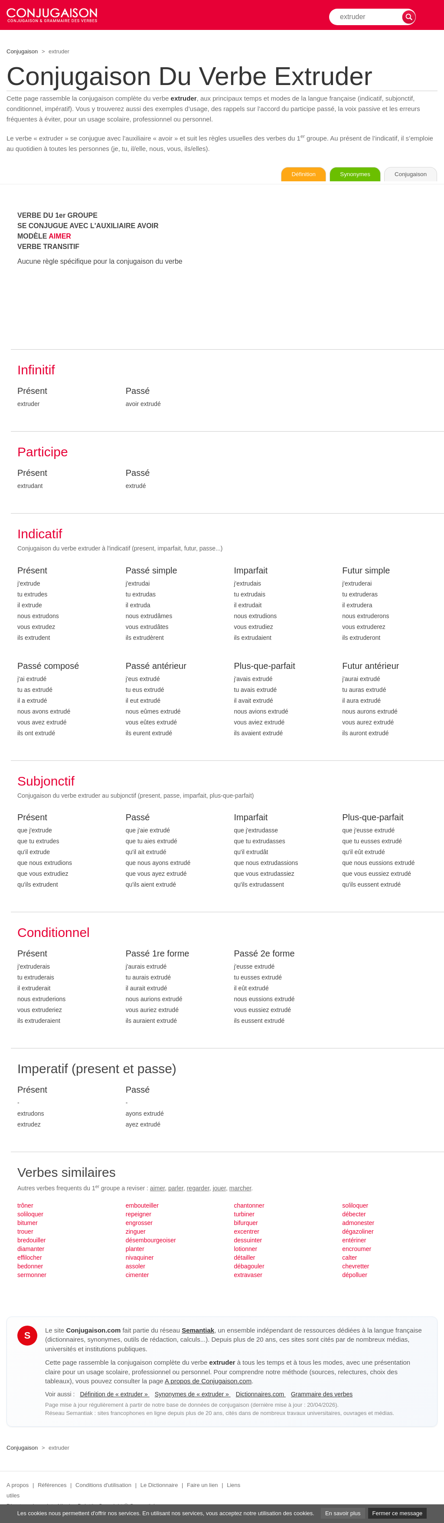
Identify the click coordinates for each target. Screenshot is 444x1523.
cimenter (137, 1275)
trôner (25, 1206)
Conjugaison (22, 51)
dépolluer (354, 1275)
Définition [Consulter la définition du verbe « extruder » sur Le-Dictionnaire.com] (285, 174)
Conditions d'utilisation (103, 1486)
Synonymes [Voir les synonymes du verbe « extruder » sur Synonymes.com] (344, 174)
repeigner (138, 1215)
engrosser (139, 1223)
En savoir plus (343, 1513)
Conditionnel (53, 933)
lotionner (246, 1249)
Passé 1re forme (157, 954)
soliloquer (30, 1215)
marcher (240, 1189)
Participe (42, 452)
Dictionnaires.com (261, 1395)
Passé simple (151, 571)
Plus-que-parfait (264, 666)
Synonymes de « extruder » (193, 1395)
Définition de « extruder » (114, 1395)
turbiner (244, 1215)
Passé (138, 391)
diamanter (30, 1249)
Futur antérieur (370, 666)
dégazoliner (357, 1232)
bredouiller (31, 1241)
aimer (157, 1189)
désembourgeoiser (151, 1241)
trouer (25, 1232)
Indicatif (39, 534)
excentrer (246, 1232)
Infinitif (36, 371)
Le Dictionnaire (159, 1486)
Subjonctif (46, 782)
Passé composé (48, 666)
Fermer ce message (397, 1513)
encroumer (356, 1249)
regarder (198, 1189)
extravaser (248, 1275)
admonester (358, 1223)
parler (175, 1189)
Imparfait (251, 571)
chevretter (355, 1267)
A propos (18, 1486)
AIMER (60, 237)
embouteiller (142, 1206)
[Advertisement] (336, 272)
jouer (219, 1189)
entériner (354, 1241)
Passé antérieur (156, 666)
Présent (32, 391)
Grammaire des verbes (322, 1395)
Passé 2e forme (264, 954)
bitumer (27, 1223)
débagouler (249, 1267)
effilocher (29, 1258)
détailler (244, 1258)
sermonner (31, 1275)
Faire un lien (202, 1486)
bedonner (30, 1267)
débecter (354, 1215)
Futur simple (366, 571)
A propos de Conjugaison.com (208, 1381)
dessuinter (248, 1241)
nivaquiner (140, 1258)
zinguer (136, 1232)
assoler (135, 1267)
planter (135, 1249)
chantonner (249, 1206)
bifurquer (246, 1223)
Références (52, 1486)
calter (349, 1258)
